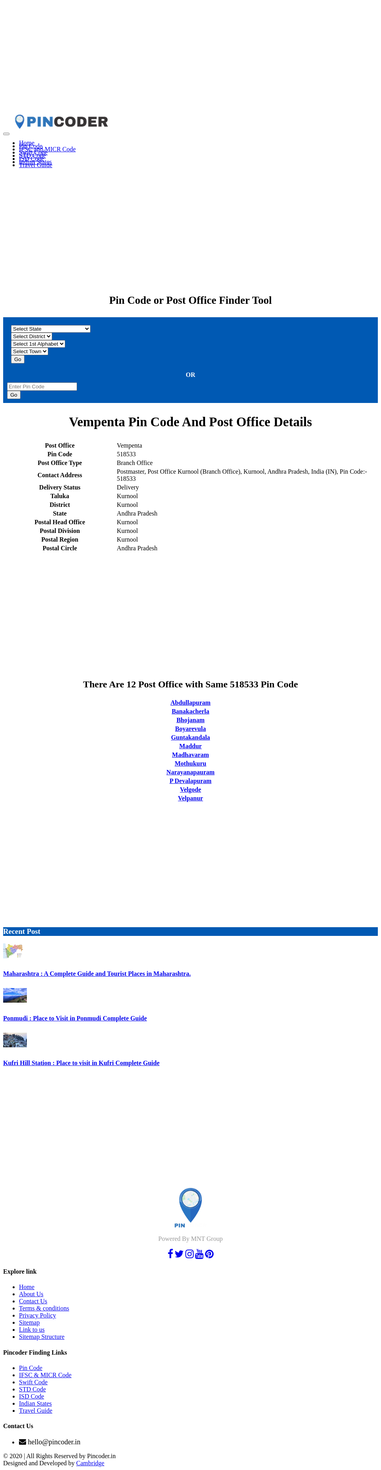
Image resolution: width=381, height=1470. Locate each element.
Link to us (32, 1329)
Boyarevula (190, 728)
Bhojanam (190, 720)
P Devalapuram (190, 780)
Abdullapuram (190, 702)
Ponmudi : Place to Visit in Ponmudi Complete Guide (75, 1018)
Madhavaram (190, 754)
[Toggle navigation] (6, 134)
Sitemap (29, 1322)
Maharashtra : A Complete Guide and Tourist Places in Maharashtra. (97, 973)
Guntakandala (190, 737)
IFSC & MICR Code (45, 1375)
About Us (31, 1294)
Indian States (35, 1403)
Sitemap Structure (41, 1336)
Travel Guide (35, 165)
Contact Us (33, 1301)
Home (26, 1287)
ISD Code (31, 1396)
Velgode (190, 789)
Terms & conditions (44, 1308)
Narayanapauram (190, 772)
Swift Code (33, 1382)
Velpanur (190, 798)
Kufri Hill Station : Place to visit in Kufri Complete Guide (81, 1063)
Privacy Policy (37, 1315)
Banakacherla (190, 711)
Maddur (190, 746)
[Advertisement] (190, 58)
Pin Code (30, 1368)
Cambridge (90, 1463)
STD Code (32, 1389)
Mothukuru (190, 763)
